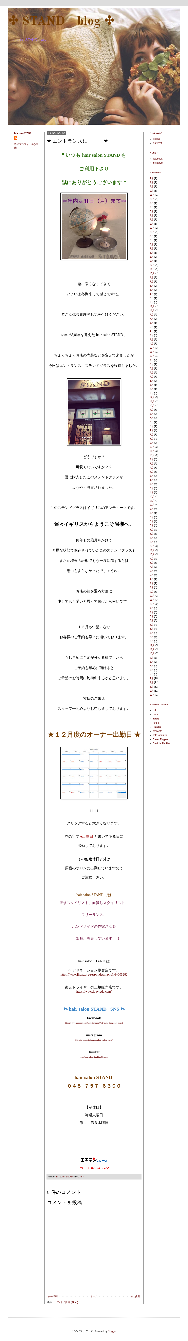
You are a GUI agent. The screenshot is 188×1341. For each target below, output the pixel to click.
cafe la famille (160, 735)
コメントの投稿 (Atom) (65, 1302)
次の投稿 (53, 1296)
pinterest (157, 143)
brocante (157, 731)
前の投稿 (135, 1296)
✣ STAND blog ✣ (61, 21)
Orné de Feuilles (161, 743)
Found (156, 722)
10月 (152, 199)
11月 (152, 194)
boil (154, 710)
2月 (151, 186)
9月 (151, 277)
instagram (158, 162)
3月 (151, 182)
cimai (155, 714)
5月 (151, 211)
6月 (151, 207)
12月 (152, 227)
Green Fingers (160, 739)
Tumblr (156, 139)
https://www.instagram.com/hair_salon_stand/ (94, 1040)
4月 (151, 178)
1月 (151, 190)
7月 (151, 240)
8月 (151, 203)
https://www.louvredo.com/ (94, 991)
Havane (157, 726)
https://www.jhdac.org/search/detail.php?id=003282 (94, 974)
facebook (158, 158)
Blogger (112, 1331)
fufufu (156, 718)
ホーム (94, 1296)
